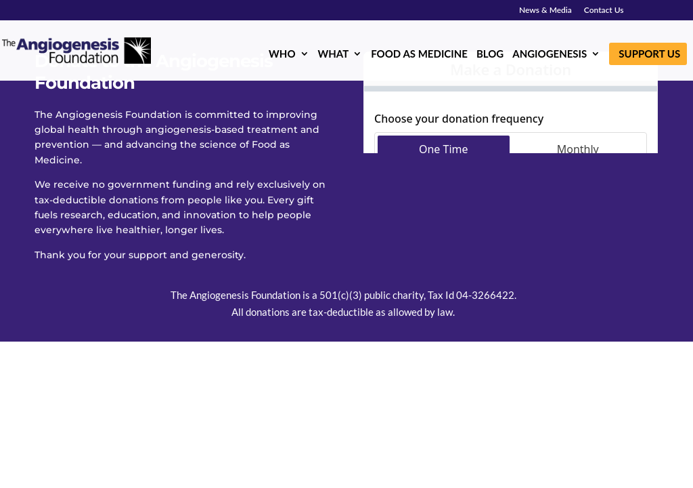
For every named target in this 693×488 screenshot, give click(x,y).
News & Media (545, 10)
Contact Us (604, 10)
